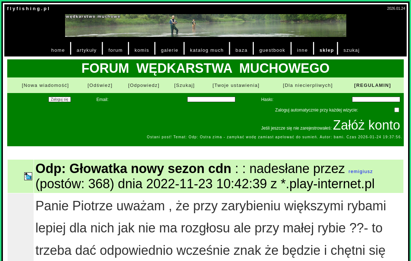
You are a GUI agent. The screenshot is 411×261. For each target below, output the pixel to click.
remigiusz (360, 171)
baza (242, 50)
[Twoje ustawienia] (236, 85)
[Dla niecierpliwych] (308, 85)
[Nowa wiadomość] (45, 85)
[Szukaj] (184, 85)
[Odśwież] (99, 85)
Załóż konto (366, 125)
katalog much (207, 50)
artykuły (87, 50)
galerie (169, 50)
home (58, 50)
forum (115, 50)
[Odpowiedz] (143, 85)
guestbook (272, 50)
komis (141, 50)
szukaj (351, 50)
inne (302, 50)
